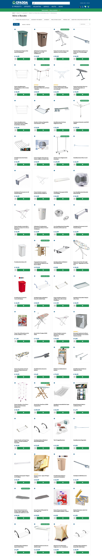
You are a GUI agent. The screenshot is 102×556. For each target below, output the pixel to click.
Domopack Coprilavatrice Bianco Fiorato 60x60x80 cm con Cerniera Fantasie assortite (80, 334)
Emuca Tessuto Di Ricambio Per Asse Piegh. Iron (41, 510)
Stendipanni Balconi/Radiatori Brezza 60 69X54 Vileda (41, 440)
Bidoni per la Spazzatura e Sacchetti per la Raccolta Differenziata (86, 19)
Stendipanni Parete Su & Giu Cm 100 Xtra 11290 (41, 546)
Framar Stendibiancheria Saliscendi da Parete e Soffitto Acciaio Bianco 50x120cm (21, 123)
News (61, 6)
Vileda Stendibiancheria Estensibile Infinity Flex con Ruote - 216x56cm (41, 88)
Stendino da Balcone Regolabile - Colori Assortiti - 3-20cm (41, 122)
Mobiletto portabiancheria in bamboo (60, 369)
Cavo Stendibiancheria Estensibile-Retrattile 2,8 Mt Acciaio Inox (61, 227)
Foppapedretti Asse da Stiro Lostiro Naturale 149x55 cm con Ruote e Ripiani (41, 263)
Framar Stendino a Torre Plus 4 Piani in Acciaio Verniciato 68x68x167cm (21, 406)
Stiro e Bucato (53, 13)
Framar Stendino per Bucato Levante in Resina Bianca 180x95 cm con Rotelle (61, 88)
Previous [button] (13, 19)
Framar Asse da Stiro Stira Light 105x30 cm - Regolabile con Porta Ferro (80, 263)
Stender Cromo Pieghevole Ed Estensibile (60, 158)
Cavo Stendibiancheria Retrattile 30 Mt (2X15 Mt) (80, 192)
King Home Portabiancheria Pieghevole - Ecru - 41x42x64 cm (61, 546)
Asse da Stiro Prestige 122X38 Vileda (40, 334)
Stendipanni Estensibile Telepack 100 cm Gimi (80, 298)
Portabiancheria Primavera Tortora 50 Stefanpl (20, 298)
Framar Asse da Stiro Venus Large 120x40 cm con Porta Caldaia (61, 51)
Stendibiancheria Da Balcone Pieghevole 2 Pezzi (79, 369)
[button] (81, 6)
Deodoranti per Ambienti (36, 19)
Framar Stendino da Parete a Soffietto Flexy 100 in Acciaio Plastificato (60, 299)
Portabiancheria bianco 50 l (20, 262)
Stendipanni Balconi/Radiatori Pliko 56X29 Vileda (60, 262)
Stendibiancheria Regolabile (79, 440)
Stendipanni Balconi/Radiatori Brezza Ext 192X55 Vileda (41, 298)
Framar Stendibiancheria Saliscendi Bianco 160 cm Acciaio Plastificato (21, 88)
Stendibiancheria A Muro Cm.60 (80, 157)
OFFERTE (27, 6)
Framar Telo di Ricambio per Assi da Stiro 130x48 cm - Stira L (21, 334)
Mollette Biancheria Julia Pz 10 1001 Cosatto (80, 510)
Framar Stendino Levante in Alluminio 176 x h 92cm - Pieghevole (60, 334)
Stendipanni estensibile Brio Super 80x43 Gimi (61, 405)
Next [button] (89, 19)
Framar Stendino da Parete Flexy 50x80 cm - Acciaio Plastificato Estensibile (21, 441)
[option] (22, 19)
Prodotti (18, 13)
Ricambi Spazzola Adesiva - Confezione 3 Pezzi (79, 405)
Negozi (88, 3)
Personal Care (66, 19)
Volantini (37, 6)
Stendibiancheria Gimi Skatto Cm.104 (20, 158)
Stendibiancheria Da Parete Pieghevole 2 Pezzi (60, 122)
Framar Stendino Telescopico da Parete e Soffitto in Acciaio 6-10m (41, 158)
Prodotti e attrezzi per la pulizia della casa (39, 13)
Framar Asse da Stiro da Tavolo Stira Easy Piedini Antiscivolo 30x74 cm (21, 370)
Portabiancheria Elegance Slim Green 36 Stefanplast (21, 51)
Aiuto (54, 6)
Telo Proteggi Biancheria (59, 440)
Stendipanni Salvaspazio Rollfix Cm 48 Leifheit (61, 192)
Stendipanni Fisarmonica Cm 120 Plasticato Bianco (21, 192)
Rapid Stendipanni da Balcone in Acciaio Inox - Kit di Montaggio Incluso (80, 52)
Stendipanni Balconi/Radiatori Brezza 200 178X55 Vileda (80, 546)
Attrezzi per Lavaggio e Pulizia (22, 19)
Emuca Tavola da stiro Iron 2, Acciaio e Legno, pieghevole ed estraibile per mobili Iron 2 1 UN (21, 511)
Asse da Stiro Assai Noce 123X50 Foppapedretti (41, 405)
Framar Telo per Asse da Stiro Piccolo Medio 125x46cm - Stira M (61, 510)
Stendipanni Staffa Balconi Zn (80, 475)
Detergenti (46, 19)
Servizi (46, 6)
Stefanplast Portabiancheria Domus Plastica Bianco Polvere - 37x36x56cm (41, 228)
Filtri (16, 24)
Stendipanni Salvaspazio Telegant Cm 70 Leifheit (21, 476)
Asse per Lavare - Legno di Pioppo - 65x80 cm (41, 476)
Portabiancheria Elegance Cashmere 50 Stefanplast (59, 476)
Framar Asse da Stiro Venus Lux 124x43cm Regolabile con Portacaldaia (80, 88)
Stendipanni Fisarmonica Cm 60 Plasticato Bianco (80, 227)
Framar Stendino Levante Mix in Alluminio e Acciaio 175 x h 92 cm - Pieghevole (21, 228)
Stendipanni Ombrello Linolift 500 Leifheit (81, 122)
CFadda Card (83, 3)
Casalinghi (24, 13)
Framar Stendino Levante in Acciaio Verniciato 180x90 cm (40, 192)
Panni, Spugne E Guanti (56, 19)
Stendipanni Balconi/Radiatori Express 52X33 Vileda (21, 546)
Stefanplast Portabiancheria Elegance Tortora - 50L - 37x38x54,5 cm (40, 52)
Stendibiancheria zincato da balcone (40, 369)
